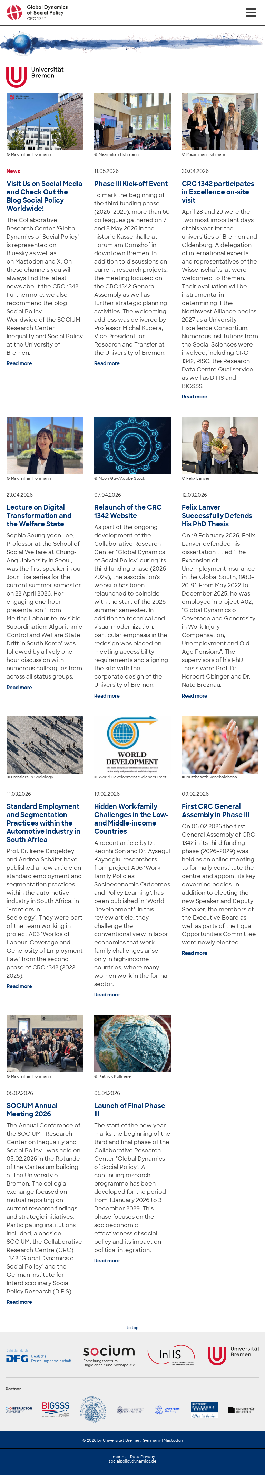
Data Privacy (142, 1456)
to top (132, 1328)
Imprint (119, 1456)
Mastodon (173, 1440)
